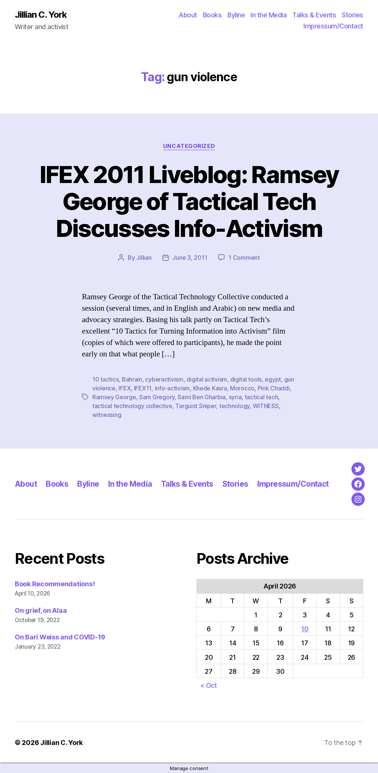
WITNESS (266, 406)
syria (235, 397)
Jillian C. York (41, 14)
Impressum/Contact (333, 26)
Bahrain (132, 379)
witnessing (106, 414)
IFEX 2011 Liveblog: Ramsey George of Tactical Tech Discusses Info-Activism (189, 201)
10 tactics (105, 379)
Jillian (143, 257)
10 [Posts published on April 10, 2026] (304, 629)
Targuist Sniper (195, 406)
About (188, 15)
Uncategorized (189, 146)
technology (234, 406)
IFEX (124, 388)
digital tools (246, 379)
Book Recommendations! (54, 584)
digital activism (206, 379)
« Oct (208, 685)
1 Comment (244, 257)
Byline (236, 15)
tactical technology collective (132, 406)
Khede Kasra (210, 388)
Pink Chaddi (274, 388)
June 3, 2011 (189, 257)
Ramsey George (114, 397)
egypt (273, 379)
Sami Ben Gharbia (202, 397)
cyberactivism (164, 379)
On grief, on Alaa (40, 610)
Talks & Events (314, 15)
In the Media (268, 15)
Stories (352, 15)
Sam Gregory (157, 397)
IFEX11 (142, 388)
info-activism (172, 388)
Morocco (242, 388)
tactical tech (261, 397)
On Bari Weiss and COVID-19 (60, 637)
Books (212, 15)
